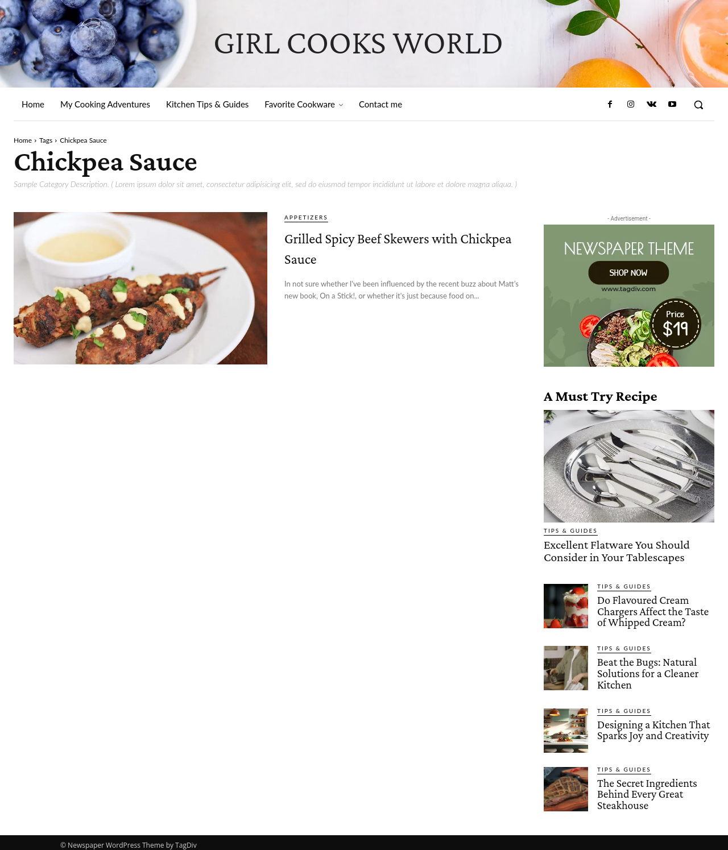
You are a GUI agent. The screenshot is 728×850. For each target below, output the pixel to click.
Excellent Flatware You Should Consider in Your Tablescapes (609, 549)
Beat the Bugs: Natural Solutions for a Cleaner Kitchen (646, 669)
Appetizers (306, 217)
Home (23, 140)
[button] (698, 105)
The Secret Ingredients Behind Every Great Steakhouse (645, 788)
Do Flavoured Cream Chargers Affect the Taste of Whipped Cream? (651, 608)
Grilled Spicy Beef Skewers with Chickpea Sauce (401, 246)
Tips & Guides (571, 530)
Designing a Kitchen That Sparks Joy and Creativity (651, 724)
